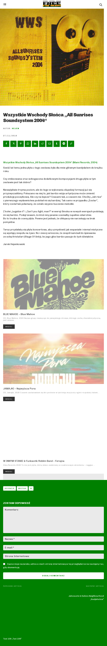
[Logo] (52, 4)
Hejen (15, 129)
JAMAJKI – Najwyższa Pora (19, 388)
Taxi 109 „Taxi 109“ (12, 592)
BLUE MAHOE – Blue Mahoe (19, 314)
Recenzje (9, 488)
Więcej (8, 326)
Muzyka (22, 488)
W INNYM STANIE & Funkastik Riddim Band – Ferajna (33, 460)
